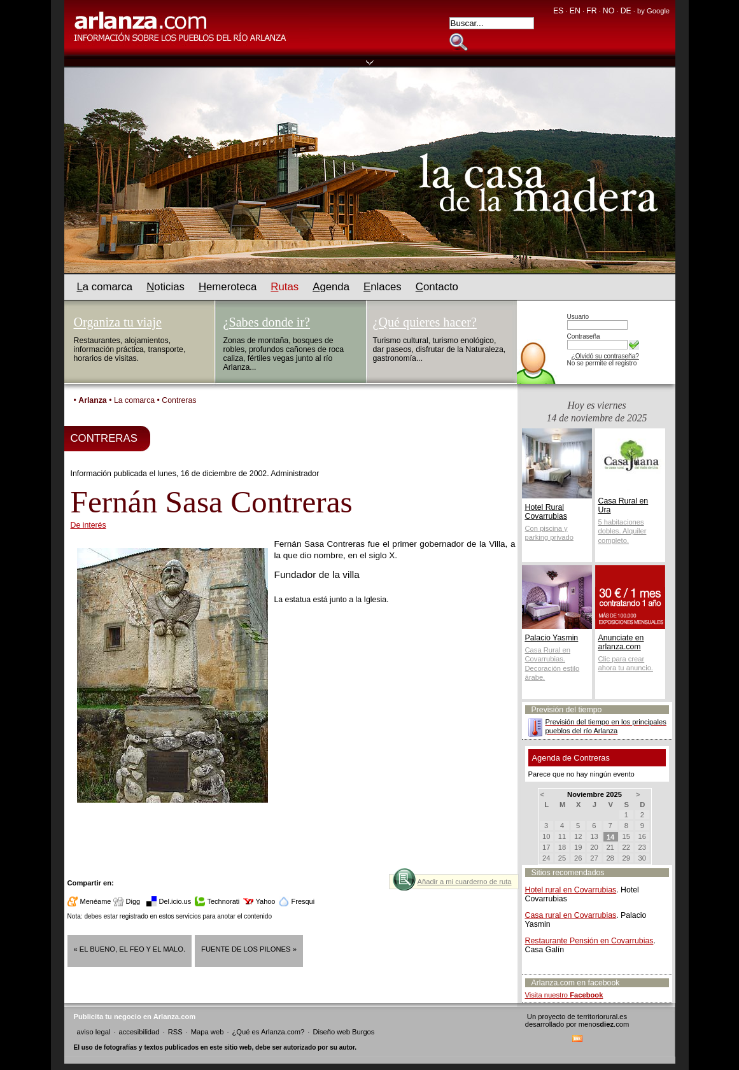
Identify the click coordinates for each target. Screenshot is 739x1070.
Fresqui (303, 901)
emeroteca (228, 287)
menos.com (604, 1024)
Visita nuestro (564, 995)
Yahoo (266, 901)
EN (575, 10)
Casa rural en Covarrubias (571, 915)
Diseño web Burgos (343, 1032)
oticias (165, 287)
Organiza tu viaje (118, 322)
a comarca (105, 287)
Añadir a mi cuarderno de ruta (464, 881)
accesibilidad (138, 1032)
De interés (88, 525)
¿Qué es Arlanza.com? (268, 1032)
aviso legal (94, 1032)
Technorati (224, 901)
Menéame (95, 901)
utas (285, 287)
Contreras (179, 400)
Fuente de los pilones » (249, 949)
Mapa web (207, 1032)
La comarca (134, 400)
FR (591, 10)
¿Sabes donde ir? (267, 322)
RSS (175, 1032)
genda (331, 287)
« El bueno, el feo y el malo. (130, 949)
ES (558, 10)
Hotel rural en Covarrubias (571, 889)
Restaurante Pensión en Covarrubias (589, 940)
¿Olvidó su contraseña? (605, 356)
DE (626, 10)
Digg (133, 901)
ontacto (437, 287)
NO (608, 10)
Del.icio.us (175, 901)
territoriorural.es (602, 1016)
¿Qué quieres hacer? (425, 322)
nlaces (382, 287)
